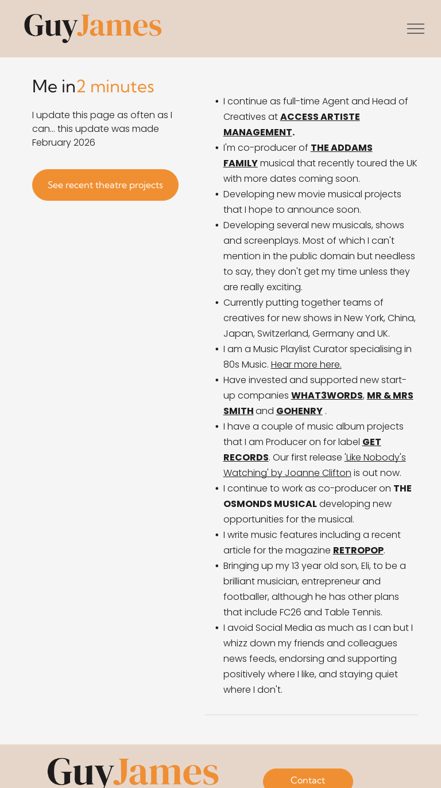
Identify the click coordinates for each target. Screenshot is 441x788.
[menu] (416, 29)
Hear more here (305, 364)
